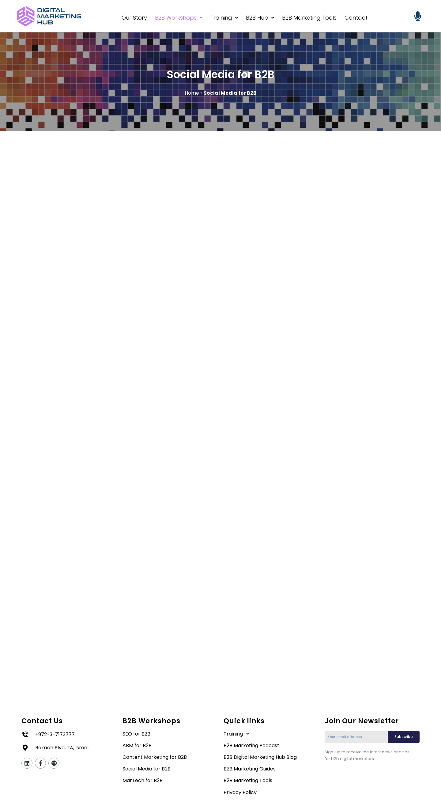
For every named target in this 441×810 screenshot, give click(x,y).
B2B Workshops (178, 17)
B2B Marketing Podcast (251, 746)
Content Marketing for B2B (155, 758)
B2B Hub (260, 17)
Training (224, 17)
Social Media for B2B (147, 769)
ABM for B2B (137, 746)
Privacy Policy (240, 793)
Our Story (134, 17)
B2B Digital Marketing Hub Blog (260, 758)
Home (192, 93)
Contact (356, 17)
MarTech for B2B (143, 781)
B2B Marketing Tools (309, 17)
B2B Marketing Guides (250, 769)
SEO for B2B (136, 734)
